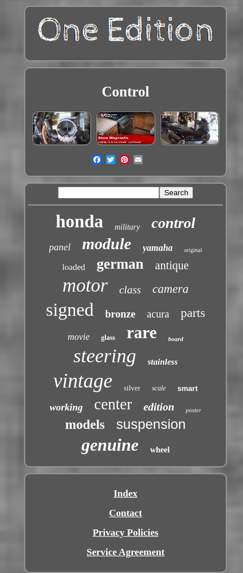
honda (79, 221)
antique (172, 265)
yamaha (158, 248)
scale (159, 388)
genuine (110, 444)
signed (70, 309)
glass (108, 338)
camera (170, 289)
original (193, 250)
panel (60, 247)
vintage (82, 381)
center (113, 404)
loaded (73, 267)
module (106, 244)
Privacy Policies (126, 532)
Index (125, 493)
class (130, 290)
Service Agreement (125, 552)
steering (104, 355)
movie (78, 337)
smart (188, 388)
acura (158, 314)
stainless (163, 361)
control (173, 223)
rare (142, 332)
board (175, 338)
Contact (125, 513)
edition (158, 407)
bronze (120, 314)
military (127, 227)
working (66, 407)
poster (194, 409)
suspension (151, 424)
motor (85, 285)
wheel (160, 450)
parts (193, 312)
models (85, 424)
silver (132, 388)
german (120, 264)
